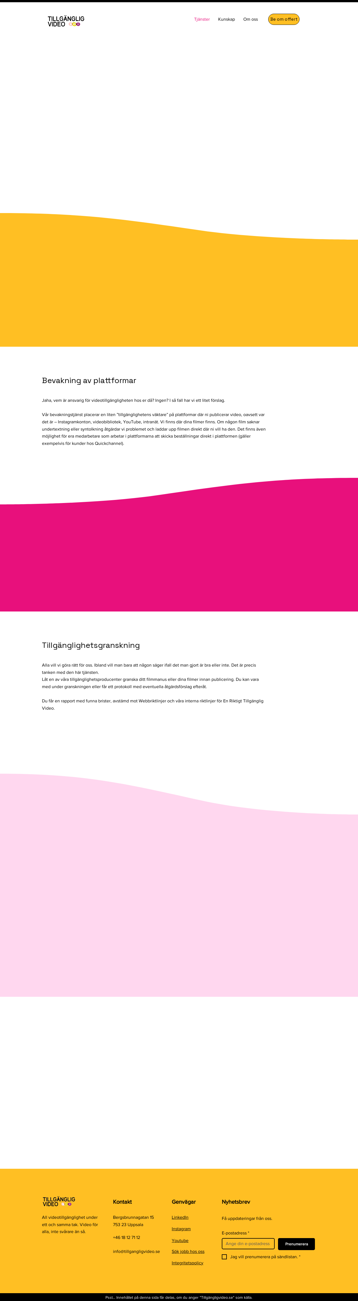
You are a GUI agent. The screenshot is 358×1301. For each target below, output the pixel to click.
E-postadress (235, 1233)
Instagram (181, 1228)
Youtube (180, 1240)
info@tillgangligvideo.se (136, 1251)
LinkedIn (180, 1217)
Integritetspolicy (187, 1262)
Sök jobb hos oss (188, 1251)
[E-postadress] (246, 1244)
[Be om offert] (284, 19)
